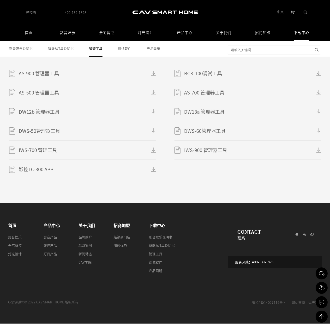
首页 (28, 32)
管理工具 (97, 49)
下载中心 (301, 32)
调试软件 (127, 49)
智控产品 (50, 246)
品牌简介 (85, 238)
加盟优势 (120, 246)
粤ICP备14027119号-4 (269, 303)
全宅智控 (106, 32)
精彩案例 (85, 246)
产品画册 (156, 49)
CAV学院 (84, 263)
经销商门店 (122, 238)
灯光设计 (145, 32)
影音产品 (50, 238)
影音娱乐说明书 (21, 49)
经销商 (31, 12)
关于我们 (223, 32)
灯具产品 (50, 255)
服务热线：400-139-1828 (256, 264)
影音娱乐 (67, 32)
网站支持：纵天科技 (307, 303)
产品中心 (184, 32)
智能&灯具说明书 (62, 49)
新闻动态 (85, 255)
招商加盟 (262, 32)
